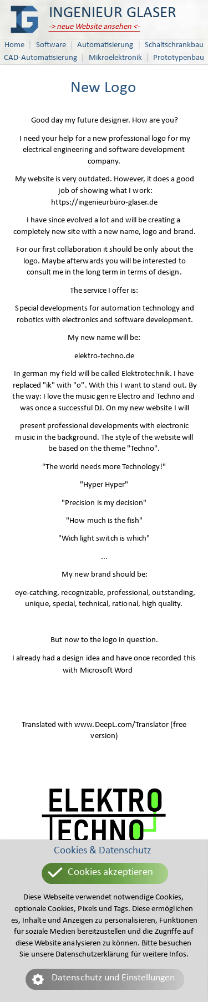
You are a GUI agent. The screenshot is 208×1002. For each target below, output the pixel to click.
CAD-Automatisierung (40, 58)
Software (51, 45)
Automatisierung (105, 45)
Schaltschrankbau (174, 45)
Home (14, 45)
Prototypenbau (178, 58)
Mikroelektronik (115, 58)
